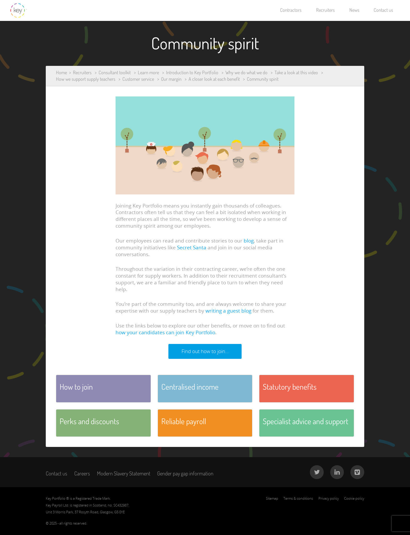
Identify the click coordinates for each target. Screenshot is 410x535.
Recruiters (325, 10)
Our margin (171, 79)
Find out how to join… (205, 351)
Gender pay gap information (185, 473)
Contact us (383, 10)
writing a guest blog (228, 310)
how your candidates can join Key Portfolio (165, 332)
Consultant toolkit (115, 72)
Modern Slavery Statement (123, 473)
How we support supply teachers (85, 79)
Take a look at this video (296, 72)
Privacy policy (328, 498)
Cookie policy (354, 498)
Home (61, 72)
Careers (82, 473)
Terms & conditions (298, 498)
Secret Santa (191, 247)
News (354, 10)
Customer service (138, 79)
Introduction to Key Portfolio (192, 72)
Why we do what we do (246, 72)
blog (249, 240)
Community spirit (262, 79)
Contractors (290, 10)
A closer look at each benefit (214, 79)
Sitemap (272, 498)
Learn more (148, 72)
